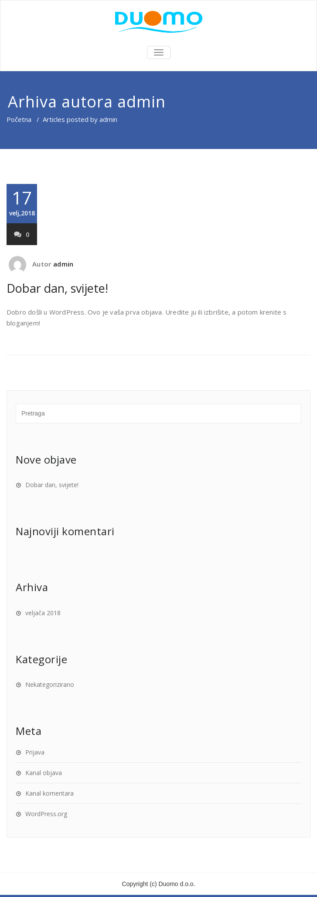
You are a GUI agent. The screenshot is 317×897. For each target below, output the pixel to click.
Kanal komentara (49, 793)
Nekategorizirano (49, 684)
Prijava (34, 752)
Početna (19, 119)
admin (141, 101)
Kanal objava (43, 773)
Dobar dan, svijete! (57, 288)
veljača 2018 (43, 613)
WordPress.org (46, 814)
